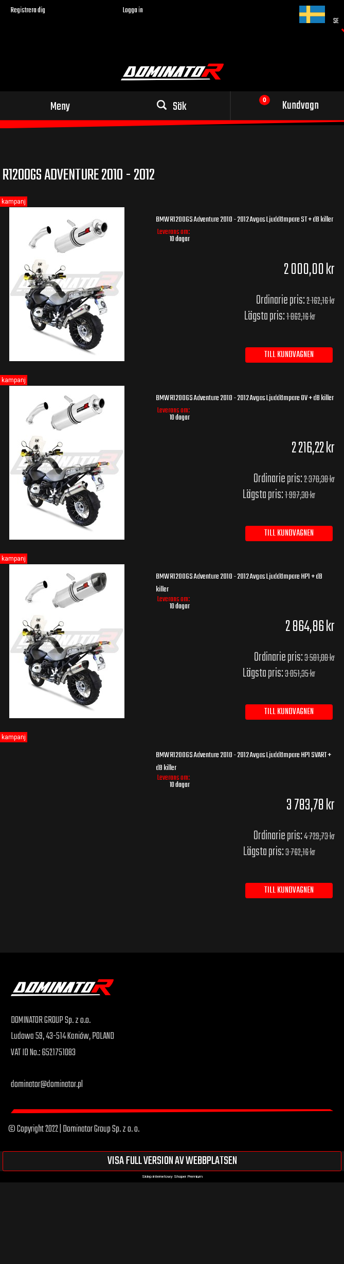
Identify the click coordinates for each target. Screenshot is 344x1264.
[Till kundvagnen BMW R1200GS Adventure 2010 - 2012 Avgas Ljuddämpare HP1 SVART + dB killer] (289, 890)
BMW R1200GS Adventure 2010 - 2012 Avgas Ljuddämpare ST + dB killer (244, 219)
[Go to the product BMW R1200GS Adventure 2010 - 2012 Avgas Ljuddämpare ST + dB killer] (74, 284)
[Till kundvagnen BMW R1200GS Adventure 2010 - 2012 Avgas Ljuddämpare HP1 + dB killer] (289, 712)
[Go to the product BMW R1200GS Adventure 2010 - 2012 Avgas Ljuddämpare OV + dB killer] (74, 463)
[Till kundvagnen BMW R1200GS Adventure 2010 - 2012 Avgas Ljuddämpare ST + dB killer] (289, 355)
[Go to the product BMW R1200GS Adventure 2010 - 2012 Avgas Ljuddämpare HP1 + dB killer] (74, 641)
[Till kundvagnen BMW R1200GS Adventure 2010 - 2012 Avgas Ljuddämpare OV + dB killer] (289, 533)
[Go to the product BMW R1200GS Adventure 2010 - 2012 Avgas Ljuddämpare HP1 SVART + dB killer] (74, 750)
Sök (180, 106)
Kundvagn (300, 105)
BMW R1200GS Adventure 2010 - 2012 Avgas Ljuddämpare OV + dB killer (245, 398)
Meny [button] (60, 106)
